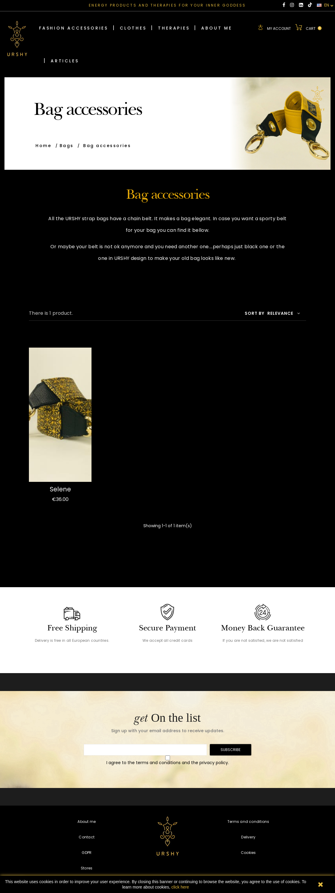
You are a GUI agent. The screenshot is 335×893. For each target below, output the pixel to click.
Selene (60, 488)
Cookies (248, 852)
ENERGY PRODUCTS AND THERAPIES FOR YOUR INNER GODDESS (167, 5)
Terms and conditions (248, 820)
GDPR (86, 852)
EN (325, 5)
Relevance (283, 313)
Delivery (248, 836)
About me (86, 820)
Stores (86, 867)
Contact (86, 836)
